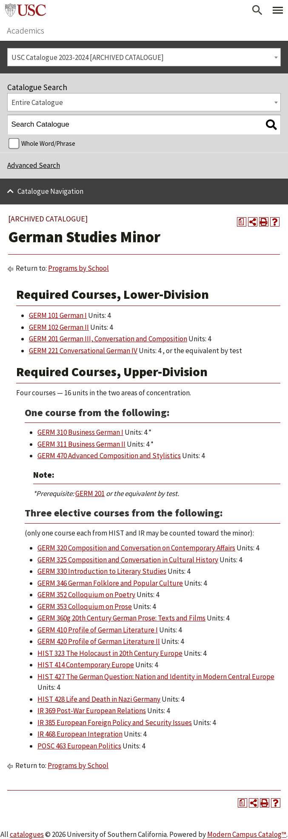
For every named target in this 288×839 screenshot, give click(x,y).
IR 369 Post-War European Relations (91, 710)
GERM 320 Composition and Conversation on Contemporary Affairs (136, 548)
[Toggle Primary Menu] (278, 10)
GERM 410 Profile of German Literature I (97, 630)
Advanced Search (33, 165)
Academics (25, 30)
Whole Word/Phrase (48, 143)
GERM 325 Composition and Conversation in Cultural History (127, 559)
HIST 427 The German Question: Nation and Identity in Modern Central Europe (155, 676)
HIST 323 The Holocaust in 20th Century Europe (109, 653)
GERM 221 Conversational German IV (83, 350)
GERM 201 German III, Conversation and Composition (108, 338)
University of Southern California (25, 10)
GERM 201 (90, 493)
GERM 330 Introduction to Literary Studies (101, 571)
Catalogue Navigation (50, 191)
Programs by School (78, 268)
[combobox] (144, 57)
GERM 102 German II (59, 327)
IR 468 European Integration (80, 734)
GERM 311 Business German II (81, 444)
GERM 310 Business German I (80, 432)
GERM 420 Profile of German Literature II (98, 641)
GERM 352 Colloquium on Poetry (86, 594)
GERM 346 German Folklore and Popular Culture (110, 583)
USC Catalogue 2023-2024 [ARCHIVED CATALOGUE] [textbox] (87, 57)
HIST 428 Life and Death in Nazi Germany (98, 699)
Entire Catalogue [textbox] (37, 102)
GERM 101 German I (58, 315)
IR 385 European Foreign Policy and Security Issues (114, 722)
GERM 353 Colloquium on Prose (84, 606)
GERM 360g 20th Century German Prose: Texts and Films (121, 618)
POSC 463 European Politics (79, 746)
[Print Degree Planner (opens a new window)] (241, 222)
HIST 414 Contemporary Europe (85, 664)
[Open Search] (257, 10)
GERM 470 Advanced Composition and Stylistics (109, 455)
